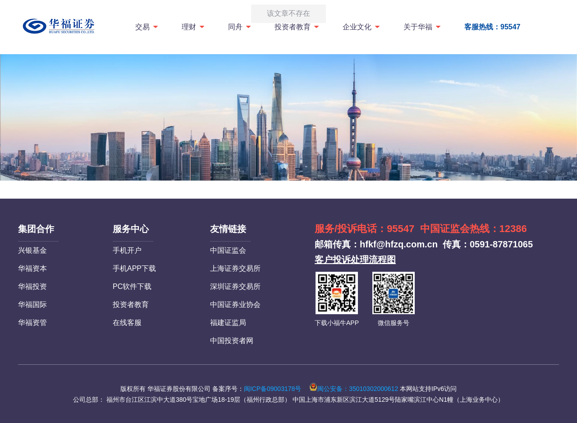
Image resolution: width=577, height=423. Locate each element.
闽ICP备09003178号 (273, 388)
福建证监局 (228, 322)
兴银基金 (32, 250)
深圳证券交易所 (235, 286)
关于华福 (422, 27)
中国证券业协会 (235, 304)
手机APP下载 (134, 268)
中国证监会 (228, 250)
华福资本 (32, 268)
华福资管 (32, 322)
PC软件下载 (132, 286)
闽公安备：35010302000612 (353, 388)
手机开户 (127, 250)
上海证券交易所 (235, 268)
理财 (194, 27)
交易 (147, 27)
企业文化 (362, 27)
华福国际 (32, 304)
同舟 (240, 27)
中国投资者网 (231, 340)
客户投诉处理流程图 (355, 260)
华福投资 (32, 286)
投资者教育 (297, 27)
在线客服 (127, 322)
